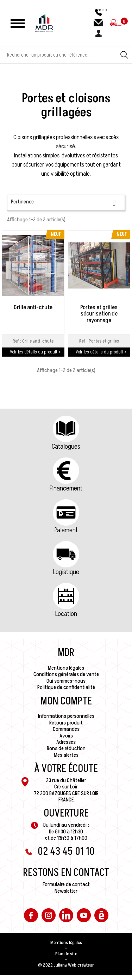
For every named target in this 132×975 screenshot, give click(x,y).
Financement (66, 488)
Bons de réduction (66, 748)
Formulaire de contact (66, 884)
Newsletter (66, 891)
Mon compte (66, 701)
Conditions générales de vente (66, 674)
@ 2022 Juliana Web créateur (66, 965)
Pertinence (66, 202)
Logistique (66, 572)
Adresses (66, 742)
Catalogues (66, 446)
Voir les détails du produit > (35, 352)
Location (66, 614)
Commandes (66, 729)
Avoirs (66, 736)
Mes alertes (66, 755)
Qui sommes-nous (66, 681)
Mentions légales (66, 668)
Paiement (66, 530)
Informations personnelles (66, 716)
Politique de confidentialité (66, 687)
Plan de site (66, 954)
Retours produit (66, 723)
